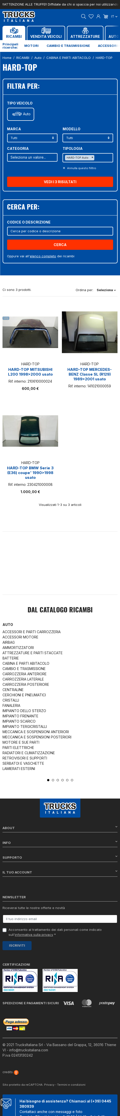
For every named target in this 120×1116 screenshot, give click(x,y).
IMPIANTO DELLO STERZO (24, 711)
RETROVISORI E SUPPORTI (25, 758)
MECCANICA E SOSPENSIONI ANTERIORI (36, 732)
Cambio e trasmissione (68, 46)
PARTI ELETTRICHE (18, 747)
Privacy (49, 1084)
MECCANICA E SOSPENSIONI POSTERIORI (37, 737)
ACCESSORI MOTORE (20, 637)
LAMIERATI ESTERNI (19, 768)
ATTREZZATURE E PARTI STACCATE (33, 653)
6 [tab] (72, 780)
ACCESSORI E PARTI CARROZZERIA (32, 632)
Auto (27, 114)
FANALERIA (11, 705)
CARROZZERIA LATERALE (23, 679)
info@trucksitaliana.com (28, 1050)
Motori (31, 46)
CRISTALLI (11, 700)
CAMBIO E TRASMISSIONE (24, 668)
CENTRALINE (13, 690)
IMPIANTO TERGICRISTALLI (25, 726)
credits (11, 1072)
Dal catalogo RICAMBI (60, 610)
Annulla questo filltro (81, 168)
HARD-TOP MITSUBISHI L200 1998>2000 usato (30, 372)
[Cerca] (60, 231)
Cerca (60, 245)
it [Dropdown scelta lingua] (114, 16)
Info (60, 842)
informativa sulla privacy (34, 935)
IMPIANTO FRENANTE (20, 716)
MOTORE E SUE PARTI (21, 742)
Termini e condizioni (71, 1084)
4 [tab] (62, 780)
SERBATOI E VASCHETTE (23, 763)
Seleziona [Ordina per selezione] (106, 290)
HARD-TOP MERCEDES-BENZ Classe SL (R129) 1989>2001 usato (89, 374)
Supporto (60, 857)
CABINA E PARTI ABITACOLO (26, 663)
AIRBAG (9, 642)
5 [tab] (67, 780)
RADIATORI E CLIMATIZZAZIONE (29, 753)
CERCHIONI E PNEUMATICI (24, 695)
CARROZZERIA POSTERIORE (26, 684)
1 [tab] (48, 780)
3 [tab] (57, 780)
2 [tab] (53, 780)
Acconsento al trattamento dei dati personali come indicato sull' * (55, 932)
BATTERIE (11, 658)
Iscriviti (17, 945)
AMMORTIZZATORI (18, 647)
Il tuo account (60, 872)
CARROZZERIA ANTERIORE (25, 674)
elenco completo (43, 256)
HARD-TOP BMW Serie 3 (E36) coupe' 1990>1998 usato (30, 473)
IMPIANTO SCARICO (19, 721)
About (60, 828)
